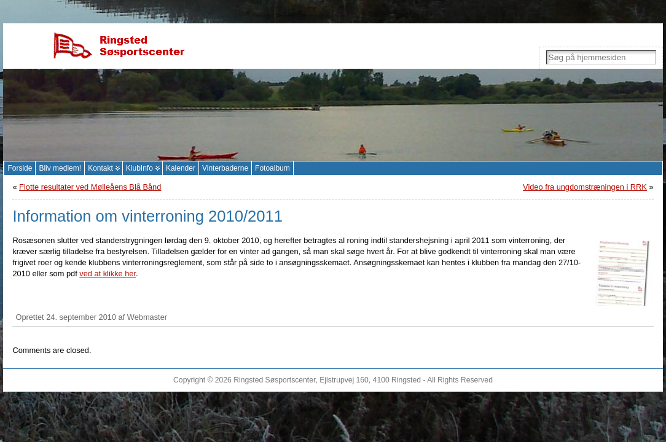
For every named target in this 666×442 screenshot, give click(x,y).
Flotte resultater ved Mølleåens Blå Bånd (90, 187)
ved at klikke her (107, 273)
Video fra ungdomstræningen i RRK (585, 187)
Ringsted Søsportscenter (274, 380)
